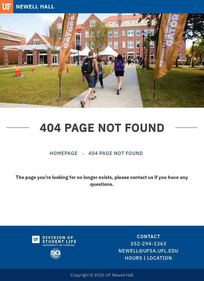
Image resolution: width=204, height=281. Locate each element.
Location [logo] (159, 258)
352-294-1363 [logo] (148, 244)
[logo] (55, 239)
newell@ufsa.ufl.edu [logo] (148, 251)
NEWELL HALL (35, 6)
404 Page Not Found (115, 153)
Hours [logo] (133, 258)
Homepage (64, 153)
